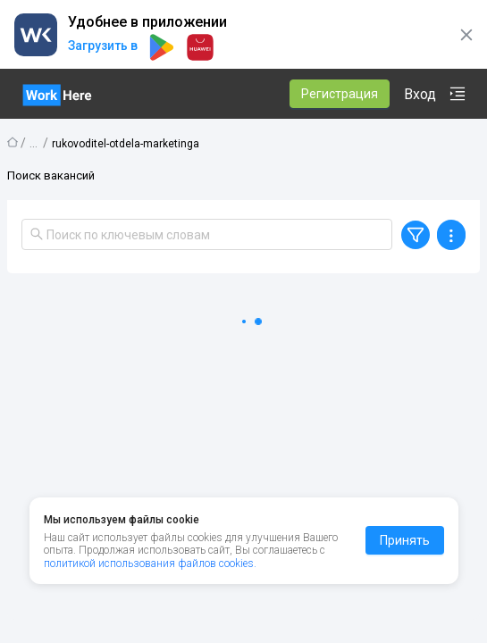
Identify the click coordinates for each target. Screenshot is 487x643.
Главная (12, 142)
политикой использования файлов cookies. (150, 563)
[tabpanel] (243, 446)
